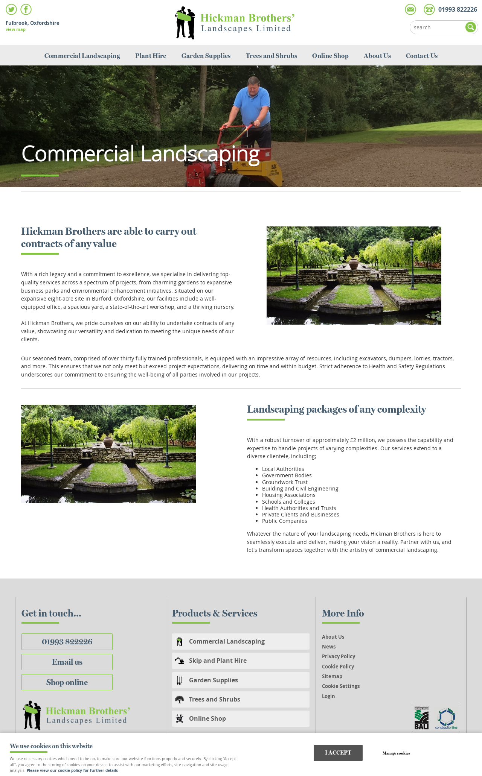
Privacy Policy (338, 656)
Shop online (67, 682)
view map (16, 29)
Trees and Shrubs (271, 55)
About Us (377, 55)
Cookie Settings (341, 686)
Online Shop (330, 55)
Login (328, 696)
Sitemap (332, 676)
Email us (67, 662)
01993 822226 (67, 641)
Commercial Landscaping (82, 55)
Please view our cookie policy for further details (72, 770)
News (329, 646)
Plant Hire (150, 55)
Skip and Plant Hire (218, 660)
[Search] (438, 27)
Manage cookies (396, 753)
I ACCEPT (338, 752)
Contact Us (422, 55)
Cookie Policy (338, 666)
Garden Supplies (206, 55)
